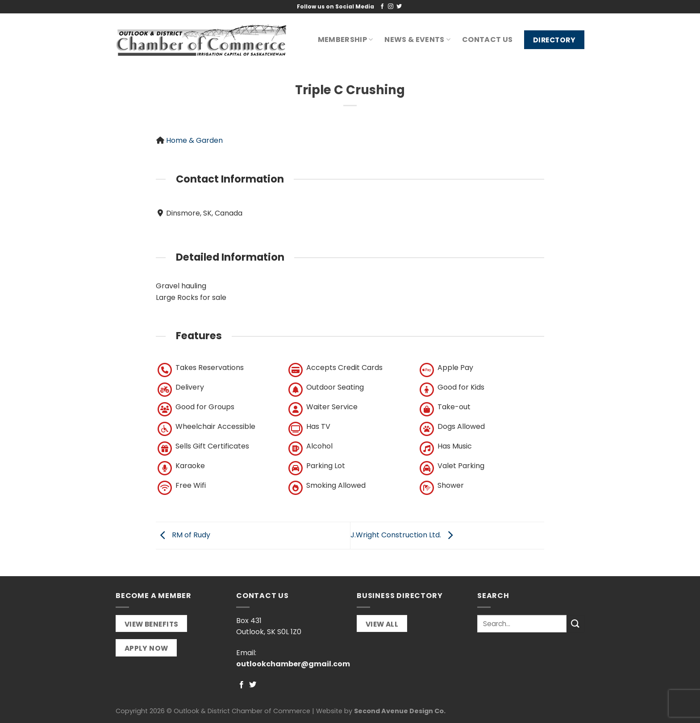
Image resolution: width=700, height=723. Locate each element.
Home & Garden (194, 140)
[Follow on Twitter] (399, 7)
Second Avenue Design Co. (400, 710)
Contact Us (487, 39)
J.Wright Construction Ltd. (403, 535)
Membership (345, 39)
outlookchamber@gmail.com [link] (293, 664)
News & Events (417, 39)
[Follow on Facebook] (382, 7)
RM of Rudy (183, 535)
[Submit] (575, 623)
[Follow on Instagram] (390, 7)
